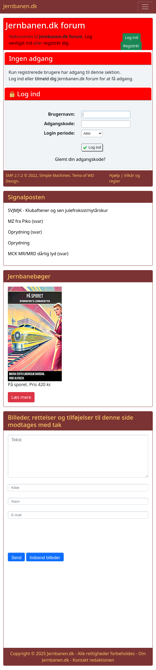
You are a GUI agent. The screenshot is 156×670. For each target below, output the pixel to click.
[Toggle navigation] (145, 6)
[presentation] (49, 535)
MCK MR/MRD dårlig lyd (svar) (38, 254)
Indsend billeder (45, 557)
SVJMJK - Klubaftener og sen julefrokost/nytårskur (58, 210)
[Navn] (78, 501)
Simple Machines (54, 175)
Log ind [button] (131, 37)
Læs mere (21, 397)
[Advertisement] (78, 606)
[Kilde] (78, 487)
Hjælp (114, 175)
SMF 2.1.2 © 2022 (21, 175)
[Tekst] (78, 456)
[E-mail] (78, 515)
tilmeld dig (45, 79)
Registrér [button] (131, 45)
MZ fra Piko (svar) (25, 221)
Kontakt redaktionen (93, 660)
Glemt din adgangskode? (80, 159)
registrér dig (56, 43)
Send (16, 557)
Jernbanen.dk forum (45, 25)
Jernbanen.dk (20, 6)
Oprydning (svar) (25, 232)
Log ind (95, 147)
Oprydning (19, 243)
